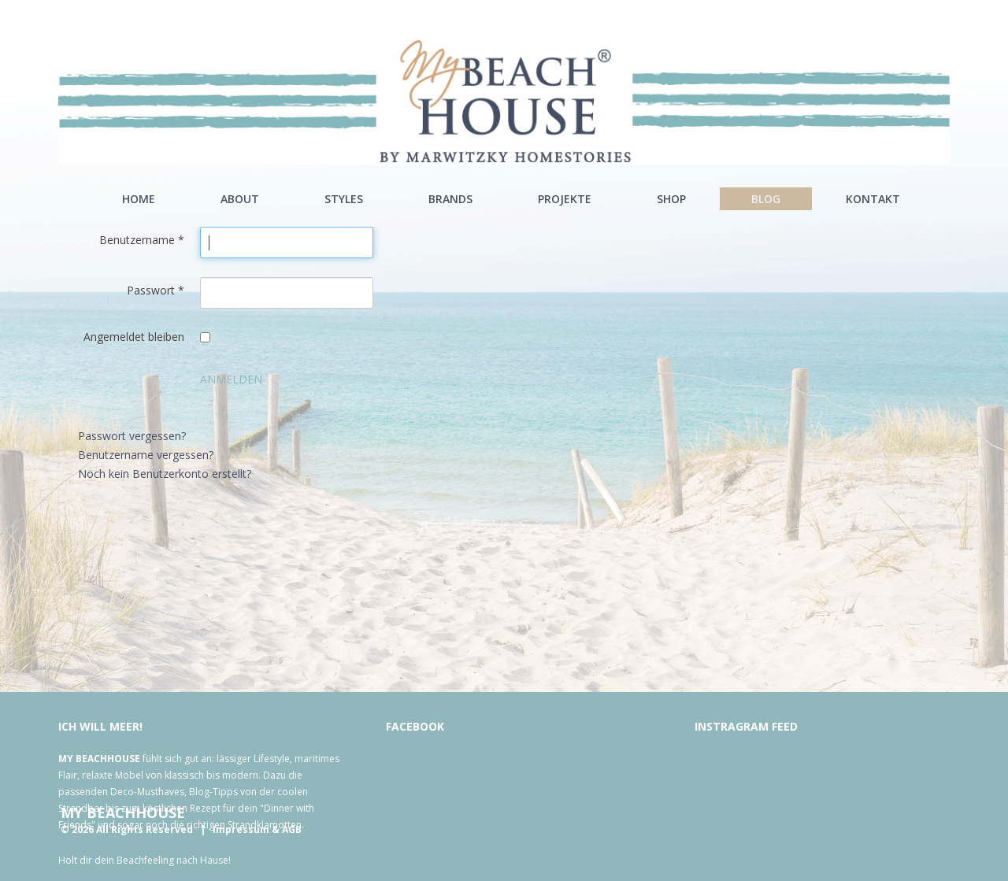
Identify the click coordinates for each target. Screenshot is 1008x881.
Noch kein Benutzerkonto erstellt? (164, 473)
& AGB (287, 829)
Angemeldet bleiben (133, 336)
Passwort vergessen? (132, 435)
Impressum (241, 829)
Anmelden (231, 379)
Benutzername (141, 239)
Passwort (155, 290)
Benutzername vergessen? (145, 454)
